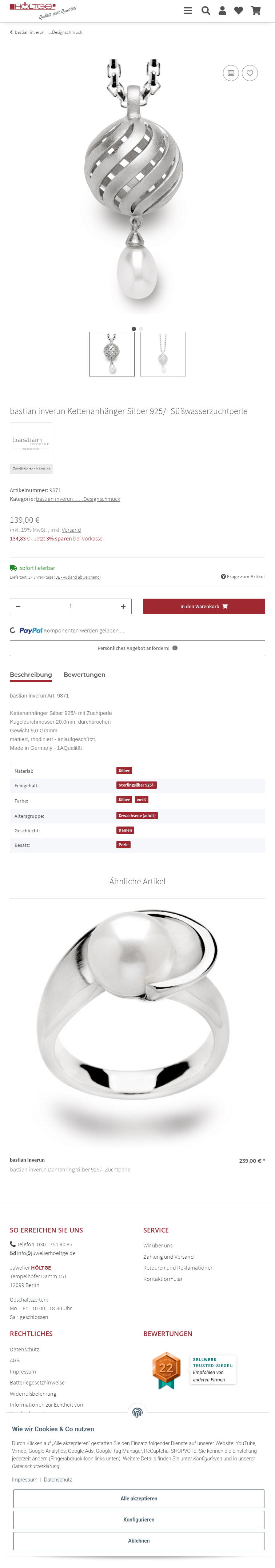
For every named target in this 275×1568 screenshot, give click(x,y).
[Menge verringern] (18, 606)
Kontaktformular (163, 1278)
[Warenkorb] (256, 11)
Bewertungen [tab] (84, 674)
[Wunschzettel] (238, 11)
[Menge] (71, 606)
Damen (125, 830)
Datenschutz (24, 1349)
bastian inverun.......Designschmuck (78, 498)
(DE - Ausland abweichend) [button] (77, 577)
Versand (71, 529)
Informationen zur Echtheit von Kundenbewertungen (46, 1409)
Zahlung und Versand (168, 1256)
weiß (141, 799)
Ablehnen (139, 1541)
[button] (206, 11)
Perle (123, 844)
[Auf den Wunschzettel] (250, 73)
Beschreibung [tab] (31, 674)
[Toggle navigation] (188, 10)
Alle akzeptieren (138, 1498)
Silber (124, 770)
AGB (15, 1360)
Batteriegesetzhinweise (37, 1382)
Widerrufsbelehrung (33, 1393)
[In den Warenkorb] (15, 55)
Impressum (23, 1371)
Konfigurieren (138, 1520)
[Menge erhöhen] (123, 606)
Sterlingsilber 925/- (137, 785)
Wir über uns (157, 1245)
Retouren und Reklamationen (178, 1267)
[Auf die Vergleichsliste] (231, 73)
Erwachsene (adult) (137, 815)
